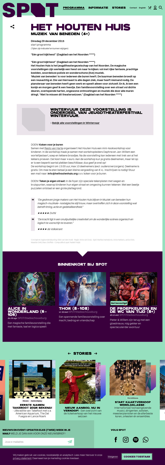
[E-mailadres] (38, 442)
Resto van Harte (53, 148)
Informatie (98, 8)
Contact (133, 8)
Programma (74, 8)
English (142, 8)
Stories (119, 8)
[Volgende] (96, 353)
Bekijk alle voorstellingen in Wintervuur (76, 122)
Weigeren (113, 456)
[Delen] (12, 26)
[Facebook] (116, 440)
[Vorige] (69, 353)
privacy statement (22, 458)
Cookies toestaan (137, 456)
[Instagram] (126, 440)
